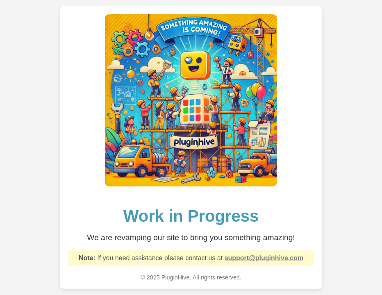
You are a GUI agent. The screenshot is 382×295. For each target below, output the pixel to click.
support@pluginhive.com (264, 257)
